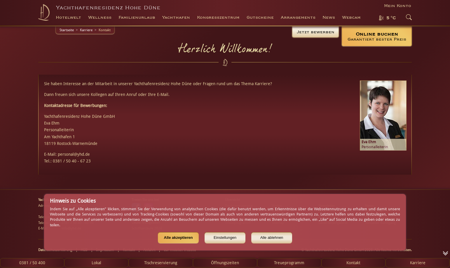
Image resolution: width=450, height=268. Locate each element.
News (328, 17)
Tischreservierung (160, 262)
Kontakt (353, 262)
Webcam (351, 17)
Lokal (96, 262)
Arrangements (298, 17)
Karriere (86, 30)
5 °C (391, 18)
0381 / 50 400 (32, 262)
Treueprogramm (289, 262)
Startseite (67, 30)
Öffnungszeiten (225, 262)
